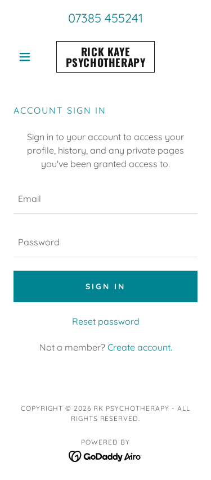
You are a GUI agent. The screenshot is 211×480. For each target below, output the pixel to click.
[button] (27, 57)
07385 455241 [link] (105, 18)
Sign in (105, 286)
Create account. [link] (139, 347)
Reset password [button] (106, 321)
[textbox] (105, 199)
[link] (105, 57)
